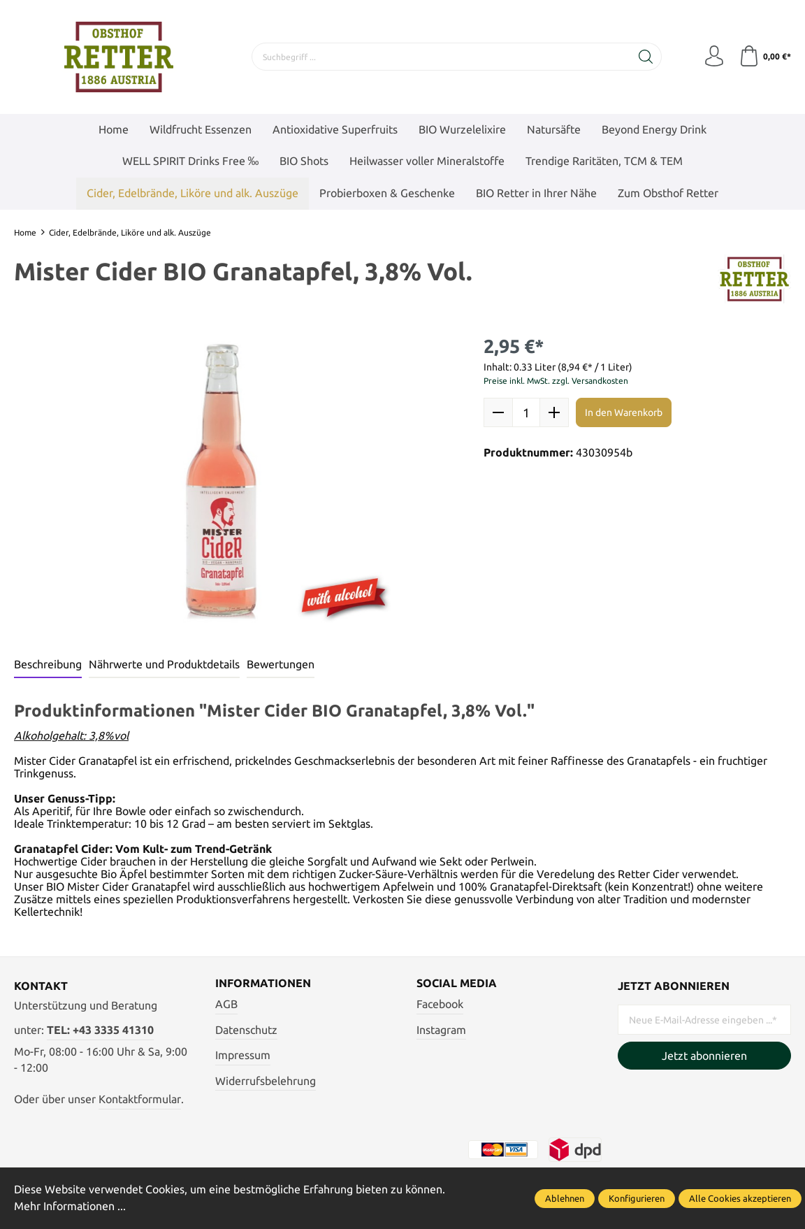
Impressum (242, 1055)
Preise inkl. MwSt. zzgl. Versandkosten (556, 380)
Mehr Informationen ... (70, 1206)
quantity (526, 412)
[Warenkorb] (765, 56)
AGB (226, 1004)
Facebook (439, 1004)
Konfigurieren (637, 1198)
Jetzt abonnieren (704, 1055)
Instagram (441, 1029)
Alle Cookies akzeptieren (740, 1198)
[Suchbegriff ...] (441, 57)
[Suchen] (646, 57)
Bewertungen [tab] (280, 664)
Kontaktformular (140, 1099)
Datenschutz (246, 1029)
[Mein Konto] (714, 56)
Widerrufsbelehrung (265, 1081)
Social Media (456, 983)
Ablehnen (564, 1198)
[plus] (554, 412)
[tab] (48, 665)
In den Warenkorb (623, 412)
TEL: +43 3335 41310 (100, 1029)
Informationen (263, 983)
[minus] (498, 412)
